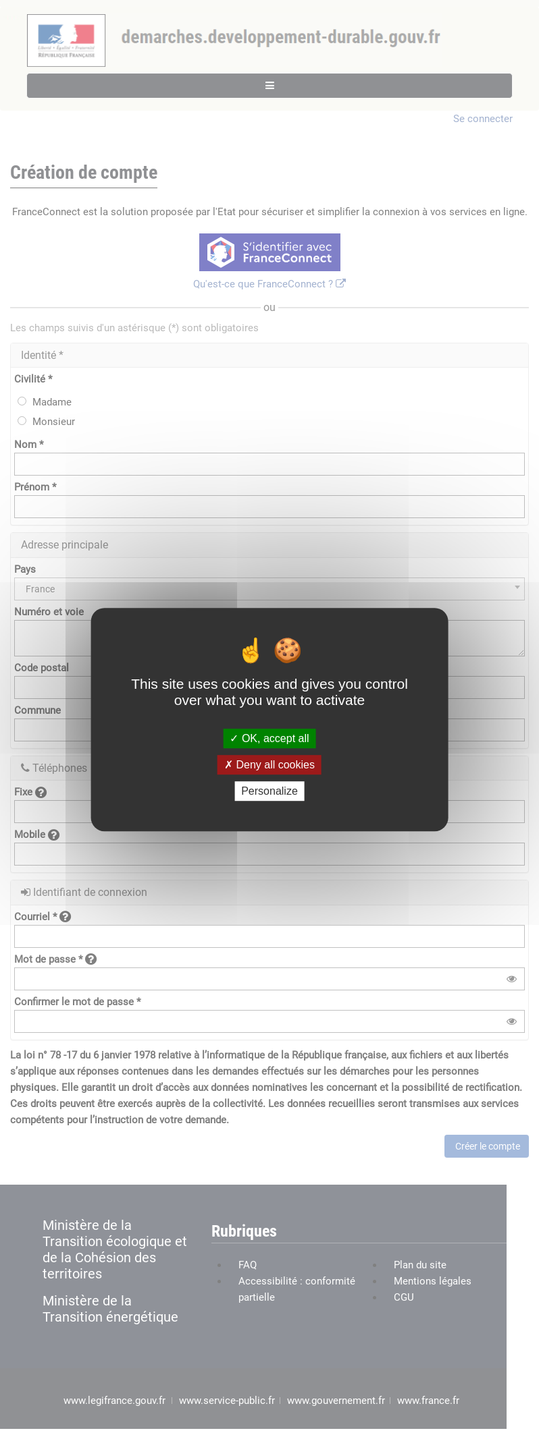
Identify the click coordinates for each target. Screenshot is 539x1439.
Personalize (269, 791)
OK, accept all (269, 738)
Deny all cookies (269, 764)
